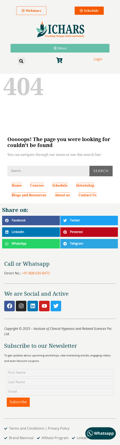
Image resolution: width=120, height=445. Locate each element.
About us (62, 195)
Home (17, 185)
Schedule (60, 185)
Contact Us (87, 195)
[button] (21, 61)
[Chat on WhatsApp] (101, 439)
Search (101, 171)
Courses (37, 185)
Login (98, 59)
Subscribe (18, 402)
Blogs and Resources (29, 195)
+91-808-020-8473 (36, 273)
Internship (86, 185)
